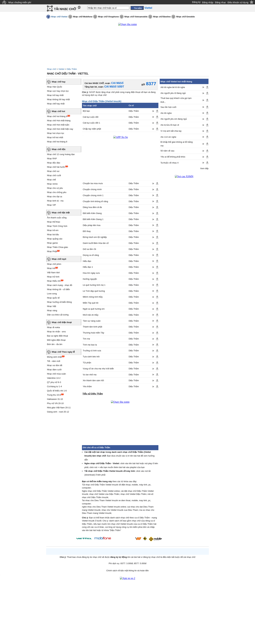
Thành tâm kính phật (92, 326)
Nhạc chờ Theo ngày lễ (63, 352)
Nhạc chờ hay (58, 82)
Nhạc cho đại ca (54, 196)
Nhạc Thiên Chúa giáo (57, 247)
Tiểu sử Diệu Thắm (92, 393)
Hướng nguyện (90, 279)
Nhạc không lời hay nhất (58, 99)
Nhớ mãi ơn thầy (90, 315)
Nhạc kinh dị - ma (55, 201)
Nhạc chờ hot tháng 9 (57, 116)
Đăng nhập (207, 2)
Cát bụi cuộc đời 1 (91, 123)
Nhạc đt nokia (53, 327)
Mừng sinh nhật (54, 357)
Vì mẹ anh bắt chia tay (171, 131)
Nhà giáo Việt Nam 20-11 (59, 407)
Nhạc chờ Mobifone (83, 16)
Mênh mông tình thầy (93, 297)
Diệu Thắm (72, 69)
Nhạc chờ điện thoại (62, 322)
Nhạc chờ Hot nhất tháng (58, 120)
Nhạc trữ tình (53, 276)
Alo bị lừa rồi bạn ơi (170, 125)
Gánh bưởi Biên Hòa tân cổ (96, 243)
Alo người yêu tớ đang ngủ (173, 93)
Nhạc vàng (52, 310)
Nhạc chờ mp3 (59, 259)
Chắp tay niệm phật (92, 129)
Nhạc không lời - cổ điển (58, 289)
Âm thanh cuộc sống (57, 217)
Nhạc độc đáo (53, 163)
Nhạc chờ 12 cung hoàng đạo (61, 154)
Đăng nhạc (220, 2)
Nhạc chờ (51, 69)
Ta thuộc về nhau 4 (169, 163)
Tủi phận (87, 362)
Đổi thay (87, 231)
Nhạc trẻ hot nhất (55, 137)
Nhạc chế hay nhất (56, 103)
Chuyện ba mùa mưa (93, 183)
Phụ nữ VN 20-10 (55, 403)
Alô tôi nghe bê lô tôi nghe (173, 87)
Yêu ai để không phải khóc (173, 157)
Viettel (61, 69)
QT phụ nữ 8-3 (54, 382)
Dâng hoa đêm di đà (92, 207)
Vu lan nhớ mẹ (89, 374)
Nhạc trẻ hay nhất (55, 95)
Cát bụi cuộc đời (90, 117)
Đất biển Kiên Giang (92, 213)
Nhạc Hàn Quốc (54, 87)
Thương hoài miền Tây (93, 332)
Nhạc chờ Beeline (162, 16)
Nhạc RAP (52, 158)
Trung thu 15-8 (54, 395)
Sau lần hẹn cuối (168, 107)
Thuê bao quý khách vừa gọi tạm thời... (176, 100)
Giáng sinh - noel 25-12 (58, 412)
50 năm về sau (167, 151)
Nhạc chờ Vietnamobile (136, 16)
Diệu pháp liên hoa (91, 225)
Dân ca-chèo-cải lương (57, 314)
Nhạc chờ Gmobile (185, 16)
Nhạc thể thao (53, 222)
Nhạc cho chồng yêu (56, 192)
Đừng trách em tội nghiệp (95, 237)
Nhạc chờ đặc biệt (61, 212)
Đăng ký (196, 2)
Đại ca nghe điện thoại (57, 336)
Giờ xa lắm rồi (89, 249)
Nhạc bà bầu (53, 234)
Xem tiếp (204, 168)
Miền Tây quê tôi (90, 303)
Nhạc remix (52, 184)
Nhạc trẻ (51, 268)
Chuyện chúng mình (92, 189)
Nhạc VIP (51, 205)
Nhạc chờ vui (53, 171)
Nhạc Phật (52, 251)
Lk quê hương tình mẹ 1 (94, 285)
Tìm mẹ (86, 339)
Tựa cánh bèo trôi (91, 356)
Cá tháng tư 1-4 (54, 386)
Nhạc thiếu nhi (53, 281)
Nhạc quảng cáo (54, 239)
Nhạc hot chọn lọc (55, 133)
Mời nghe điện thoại (56, 340)
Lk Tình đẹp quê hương (94, 291)
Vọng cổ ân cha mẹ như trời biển (98, 368)
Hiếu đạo (87, 261)
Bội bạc (86, 111)
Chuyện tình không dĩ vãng (95, 201)
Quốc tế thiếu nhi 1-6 (57, 390)
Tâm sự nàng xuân (92, 321)
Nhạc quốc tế (53, 298)
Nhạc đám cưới (54, 369)
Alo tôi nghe (166, 113)
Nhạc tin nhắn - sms (56, 331)
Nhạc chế (51, 179)
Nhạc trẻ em (52, 230)
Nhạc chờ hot (58, 111)
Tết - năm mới (53, 361)
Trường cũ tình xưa (92, 350)
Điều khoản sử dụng (238, 2)
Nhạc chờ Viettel (59, 16)
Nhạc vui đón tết (54, 365)
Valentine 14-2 (53, 378)
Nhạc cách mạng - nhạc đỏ (59, 285)
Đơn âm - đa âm (54, 344)
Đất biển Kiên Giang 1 (93, 219)
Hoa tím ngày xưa (91, 273)
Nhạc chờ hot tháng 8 (57, 141)
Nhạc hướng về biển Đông (59, 302)
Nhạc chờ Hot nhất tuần (58, 125)
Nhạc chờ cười (54, 175)
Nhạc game (52, 243)
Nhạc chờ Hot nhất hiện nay (60, 129)
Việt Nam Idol (53, 272)
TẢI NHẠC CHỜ (65, 9)
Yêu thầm (87, 386)
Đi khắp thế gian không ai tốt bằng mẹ (177, 144)
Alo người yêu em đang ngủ (174, 119)
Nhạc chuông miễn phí (19, 2)
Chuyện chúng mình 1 (93, 195)
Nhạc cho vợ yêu (55, 188)
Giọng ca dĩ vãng (91, 255)
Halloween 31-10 (55, 399)
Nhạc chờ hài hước (56, 167)
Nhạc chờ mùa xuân (56, 374)
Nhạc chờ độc (59, 149)
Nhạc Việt (51, 306)
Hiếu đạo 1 (88, 267)
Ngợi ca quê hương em (94, 309)
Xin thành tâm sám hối (93, 380)
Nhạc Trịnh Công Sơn (57, 226)
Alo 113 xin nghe (168, 137)
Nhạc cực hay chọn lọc (58, 91)
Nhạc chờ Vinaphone (108, 16)
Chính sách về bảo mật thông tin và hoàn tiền (127, 570)
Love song (52, 293)
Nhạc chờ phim (54, 264)
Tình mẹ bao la (90, 345)
